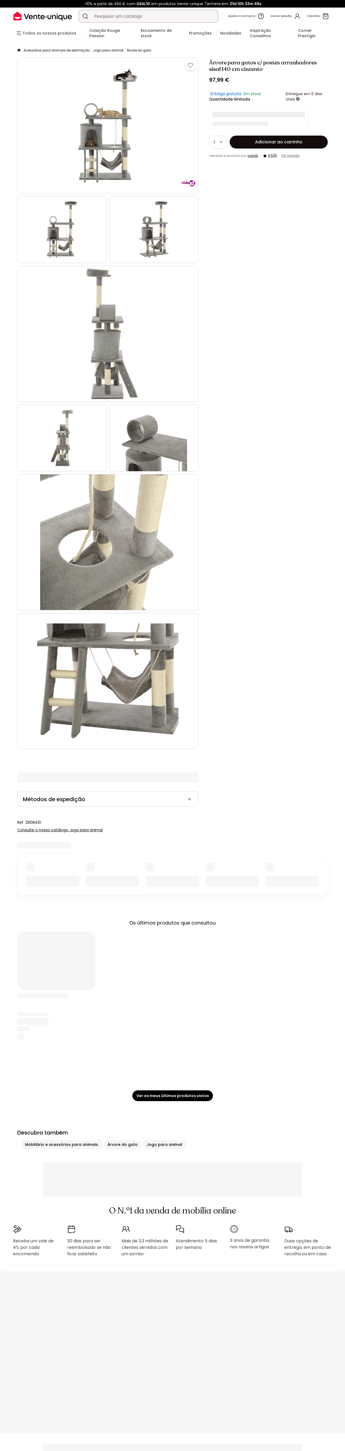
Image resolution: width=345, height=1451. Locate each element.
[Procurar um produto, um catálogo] (85, 16)
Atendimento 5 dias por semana (196, 1244)
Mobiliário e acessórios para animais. (62, 1144)
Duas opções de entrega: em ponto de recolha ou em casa (307, 1247)
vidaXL (252, 155)
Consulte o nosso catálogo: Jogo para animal (60, 830)
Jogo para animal (108, 50)
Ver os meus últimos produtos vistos (172, 1095)
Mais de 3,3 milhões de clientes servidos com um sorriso (145, 1247)
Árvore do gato (139, 50)
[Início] (18, 50)
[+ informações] (298, 99)
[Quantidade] (217, 142)
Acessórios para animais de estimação (57, 50)
